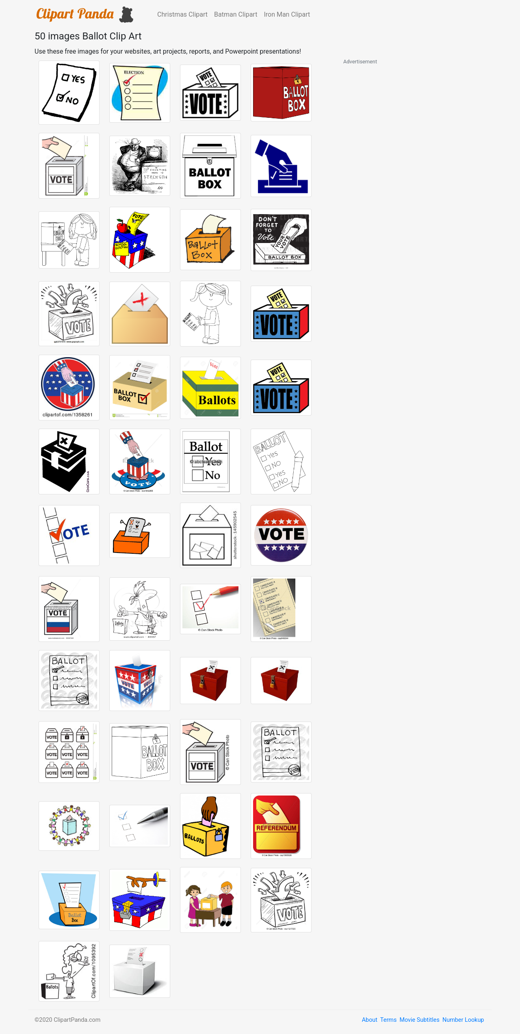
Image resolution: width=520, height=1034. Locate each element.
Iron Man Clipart (287, 14)
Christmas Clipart (182, 14)
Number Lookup (463, 1020)
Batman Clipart (235, 14)
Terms (388, 1020)
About (369, 1020)
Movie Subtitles (419, 1020)
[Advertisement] (404, 188)
